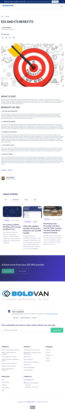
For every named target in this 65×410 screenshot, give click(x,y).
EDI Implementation (29, 367)
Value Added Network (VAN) (31, 350)
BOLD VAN (31, 402)
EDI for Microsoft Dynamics (31, 362)
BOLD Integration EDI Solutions (8, 369)
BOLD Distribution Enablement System (10, 360)
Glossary (4, 385)
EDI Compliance (28, 370)
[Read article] (12, 225)
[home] (8, 6)
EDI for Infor (27, 364)
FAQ (3, 390)
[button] (61, 6)
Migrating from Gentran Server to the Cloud (32, 353)
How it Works (5, 387)
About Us (48, 350)
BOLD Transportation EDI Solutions (9, 353)
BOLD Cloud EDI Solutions (9, 363)
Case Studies (5, 382)
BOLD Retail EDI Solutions (9, 356)
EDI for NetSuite (28, 359)
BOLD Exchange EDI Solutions (10, 350)
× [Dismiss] (63, 2)
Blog (3, 379)
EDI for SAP (27, 356)
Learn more (55, 1)
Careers (48, 352)
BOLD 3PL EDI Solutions (9, 366)
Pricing (48, 360)
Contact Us (49, 355)
